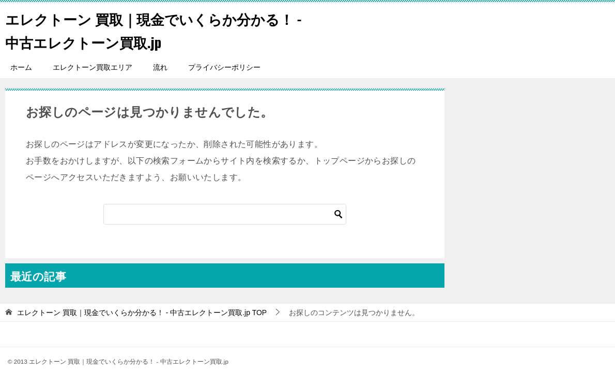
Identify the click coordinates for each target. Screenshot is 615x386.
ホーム (21, 67)
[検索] (224, 214)
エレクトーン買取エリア (92, 67)
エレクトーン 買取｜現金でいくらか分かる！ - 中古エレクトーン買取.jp (149, 29)
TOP (142, 312)
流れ (160, 67)
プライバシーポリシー (224, 67)
